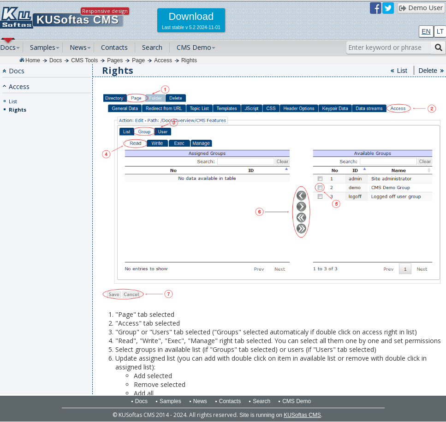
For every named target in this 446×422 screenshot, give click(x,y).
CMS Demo (194, 47)
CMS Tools (84, 60)
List (13, 101)
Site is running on (280, 415)
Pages (115, 60)
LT (440, 31)
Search (152, 47)
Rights (189, 60)
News (78, 47)
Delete (428, 70)
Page (138, 60)
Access (163, 60)
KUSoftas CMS (77, 19)
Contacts (114, 47)
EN (426, 31)
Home (32, 60)
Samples (42, 47)
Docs (8, 47)
